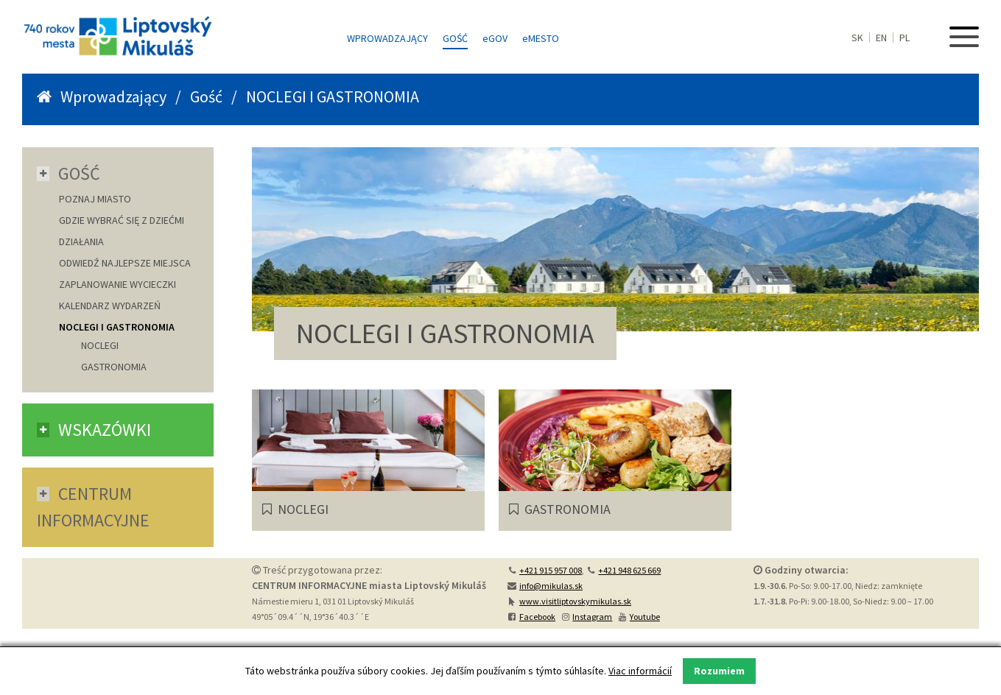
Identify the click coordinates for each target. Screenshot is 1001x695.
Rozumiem (719, 670)
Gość (455, 38)
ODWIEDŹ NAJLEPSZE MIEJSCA (125, 262)
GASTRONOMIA (114, 366)
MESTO (540, 38)
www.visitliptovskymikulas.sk (575, 601)
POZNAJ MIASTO (95, 198)
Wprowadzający (387, 38)
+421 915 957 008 (550, 570)
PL (904, 37)
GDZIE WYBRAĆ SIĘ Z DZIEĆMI (121, 220)
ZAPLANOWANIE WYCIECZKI (117, 284)
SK (857, 37)
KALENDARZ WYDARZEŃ (110, 305)
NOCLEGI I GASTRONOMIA (117, 327)
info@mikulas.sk (551, 585)
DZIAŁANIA (81, 241)
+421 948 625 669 (629, 570)
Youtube (645, 616)
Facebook (537, 616)
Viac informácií (640, 670)
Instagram (592, 616)
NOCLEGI (100, 345)
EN (881, 37)
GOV (494, 38)
